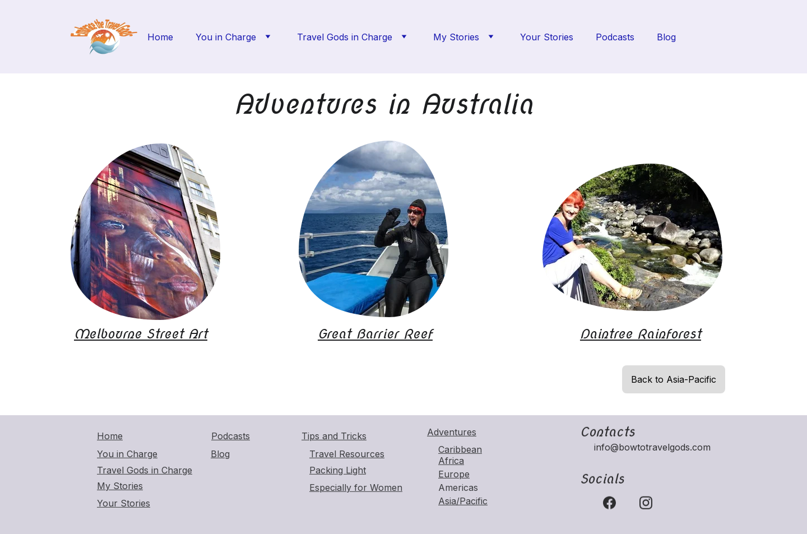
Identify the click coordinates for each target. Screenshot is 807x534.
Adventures (451, 432)
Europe (454, 474)
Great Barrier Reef (375, 334)
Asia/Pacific (463, 501)
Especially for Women (355, 488)
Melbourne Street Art (140, 334)
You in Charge (226, 37)
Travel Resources (346, 454)
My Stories (456, 37)
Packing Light (337, 470)
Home (160, 37)
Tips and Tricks (334, 436)
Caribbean (460, 450)
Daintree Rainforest (640, 334)
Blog (666, 37)
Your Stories (546, 37)
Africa (451, 461)
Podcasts (615, 37)
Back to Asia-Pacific (673, 379)
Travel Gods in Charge (344, 37)
